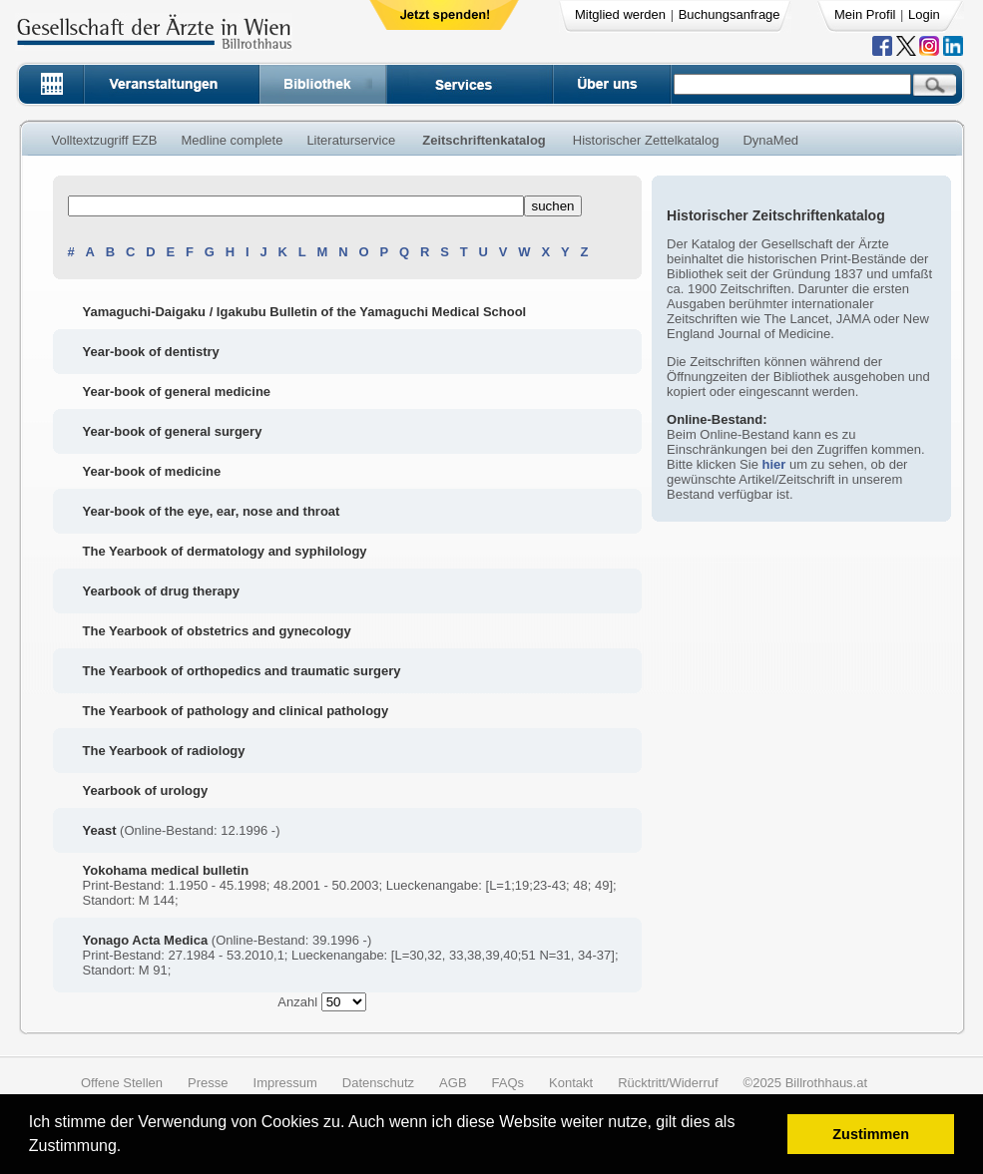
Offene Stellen (122, 1082)
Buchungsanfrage (729, 14)
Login (924, 14)
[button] (128, 1148)
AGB (452, 1082)
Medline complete (231, 140)
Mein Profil (864, 14)
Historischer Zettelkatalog (646, 140)
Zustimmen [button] (870, 1134)
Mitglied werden (620, 14)
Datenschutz (378, 1082)
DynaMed (770, 140)
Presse (208, 1082)
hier (773, 464)
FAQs (508, 1082)
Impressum (285, 1082)
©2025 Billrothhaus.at (805, 1082)
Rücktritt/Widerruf (668, 1082)
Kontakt (571, 1082)
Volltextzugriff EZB (105, 140)
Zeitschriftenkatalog (484, 140)
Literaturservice (350, 140)
